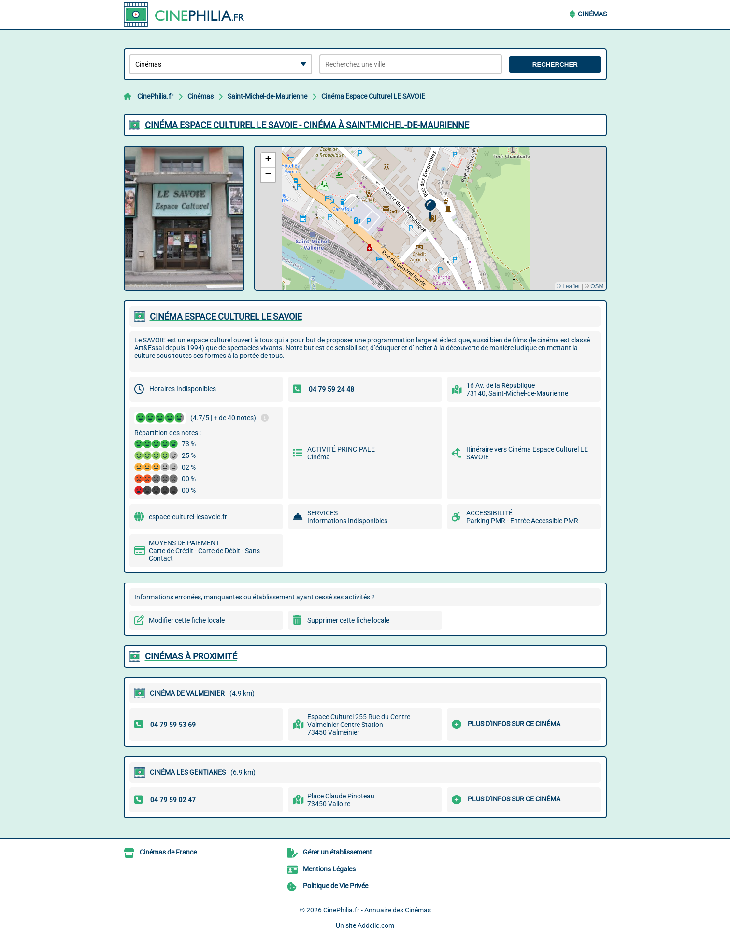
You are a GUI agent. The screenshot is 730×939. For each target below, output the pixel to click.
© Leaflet (568, 286)
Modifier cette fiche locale (187, 620)
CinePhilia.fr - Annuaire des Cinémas (377, 910)
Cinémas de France (168, 852)
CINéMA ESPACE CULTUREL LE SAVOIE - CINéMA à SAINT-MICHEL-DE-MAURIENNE (307, 125)
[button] (430, 209)
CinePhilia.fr (155, 96)
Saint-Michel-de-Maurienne (267, 96)
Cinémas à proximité (191, 656)
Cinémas (592, 14)
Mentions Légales (329, 869)
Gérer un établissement (337, 852)
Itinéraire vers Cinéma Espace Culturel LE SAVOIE (527, 453)
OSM (596, 286)
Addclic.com (376, 925)
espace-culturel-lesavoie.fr (188, 517)
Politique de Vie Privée (335, 886)
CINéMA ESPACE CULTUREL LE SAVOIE (226, 317)
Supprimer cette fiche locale (348, 620)
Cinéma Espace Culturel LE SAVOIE (373, 96)
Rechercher (555, 64)
